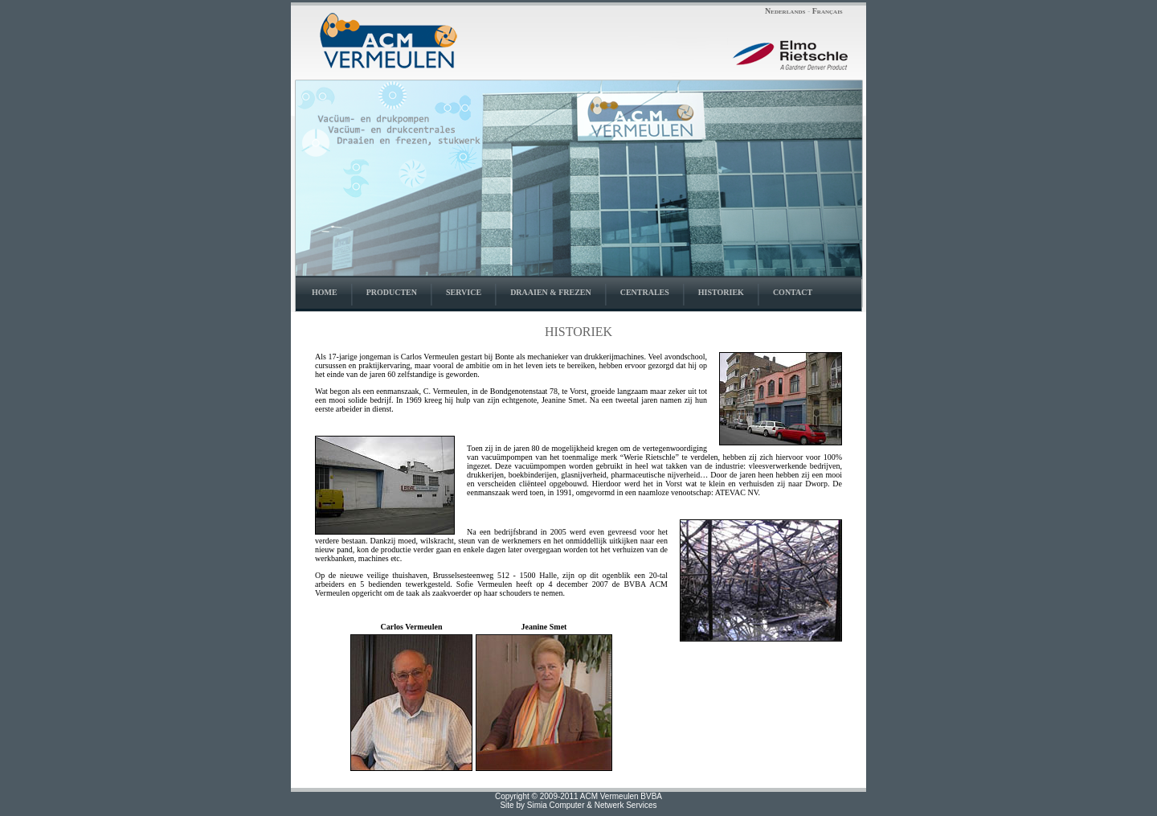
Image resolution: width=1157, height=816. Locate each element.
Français (827, 10)
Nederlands (785, 10)
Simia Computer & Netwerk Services (592, 805)
